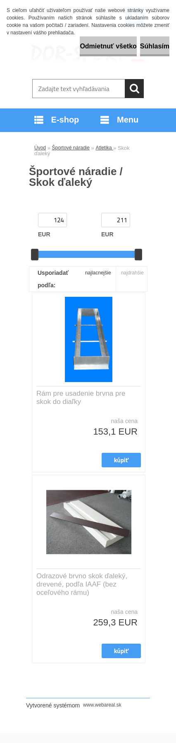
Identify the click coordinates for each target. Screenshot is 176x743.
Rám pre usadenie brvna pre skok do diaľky (80, 398)
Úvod (40, 148)
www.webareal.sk (102, 705)
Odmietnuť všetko (108, 46)
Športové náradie (71, 148)
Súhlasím (154, 46)
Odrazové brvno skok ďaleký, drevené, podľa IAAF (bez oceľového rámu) (81, 584)
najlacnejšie (98, 273)
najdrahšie (132, 273)
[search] (134, 88)
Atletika (104, 148)
